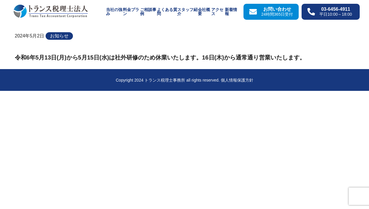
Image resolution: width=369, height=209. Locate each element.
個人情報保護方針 (237, 80)
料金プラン (131, 12)
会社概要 (204, 12)
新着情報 (231, 12)
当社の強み (114, 12)
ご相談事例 (148, 12)
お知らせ (59, 35)
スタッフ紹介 (187, 12)
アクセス (217, 12)
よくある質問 (167, 12)
